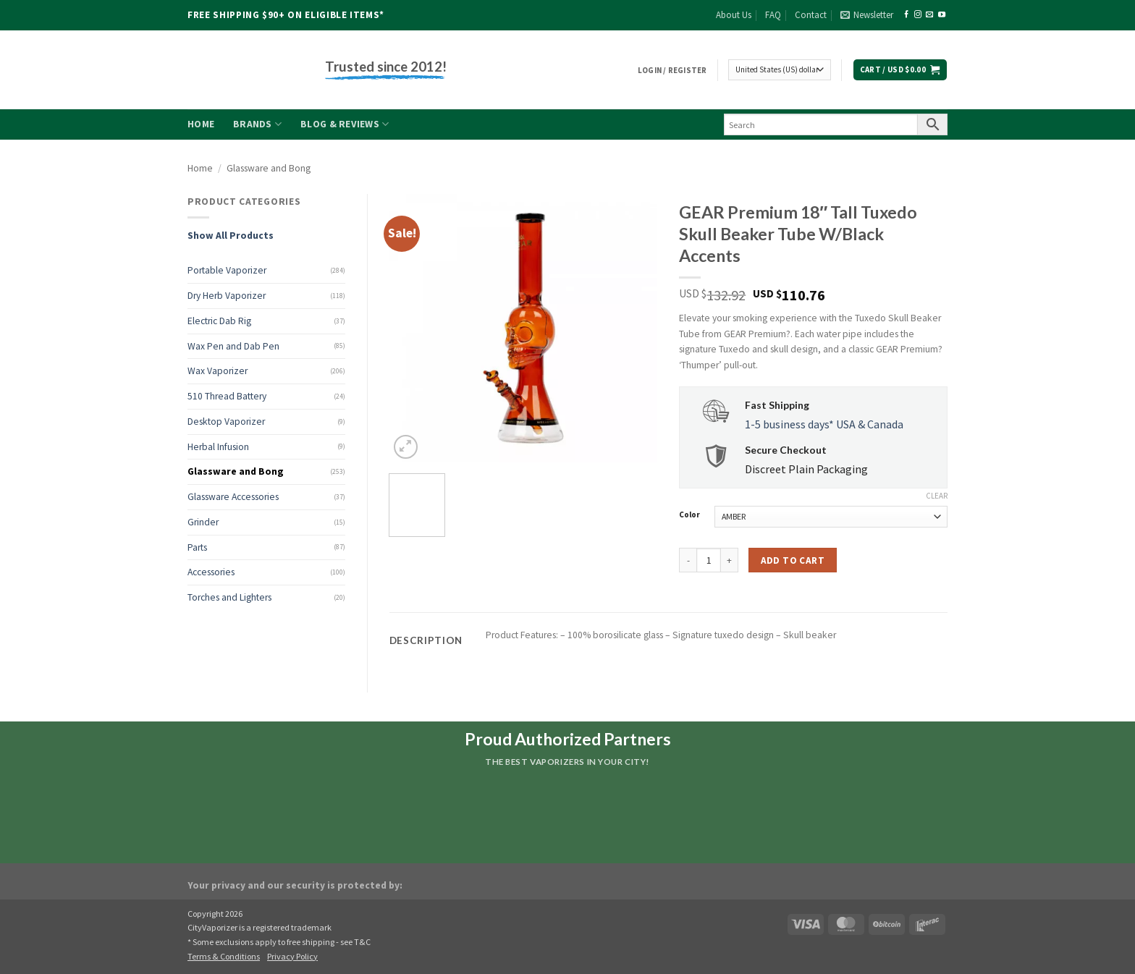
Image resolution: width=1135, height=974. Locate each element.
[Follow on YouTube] (941, 15)
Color (689, 515)
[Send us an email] (929, 15)
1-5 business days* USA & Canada (824, 424)
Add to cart (792, 560)
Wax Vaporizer (217, 371)
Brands (257, 124)
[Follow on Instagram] (917, 15)
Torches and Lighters (229, 597)
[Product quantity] (708, 560)
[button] (866, 15)
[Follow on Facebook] (906, 15)
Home (200, 124)
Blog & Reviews (344, 124)
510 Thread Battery (226, 396)
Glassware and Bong (269, 168)
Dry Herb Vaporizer (226, 295)
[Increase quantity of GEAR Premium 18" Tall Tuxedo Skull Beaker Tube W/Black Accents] (729, 560)
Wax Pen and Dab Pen (233, 346)
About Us (733, 15)
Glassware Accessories (233, 497)
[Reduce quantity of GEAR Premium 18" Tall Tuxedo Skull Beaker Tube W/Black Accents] (687, 560)
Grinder (203, 522)
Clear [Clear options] (937, 496)
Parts (197, 547)
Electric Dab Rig (219, 321)
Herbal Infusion (218, 447)
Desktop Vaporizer (226, 421)
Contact (811, 15)
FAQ (773, 15)
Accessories (211, 572)
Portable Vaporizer (226, 270)
